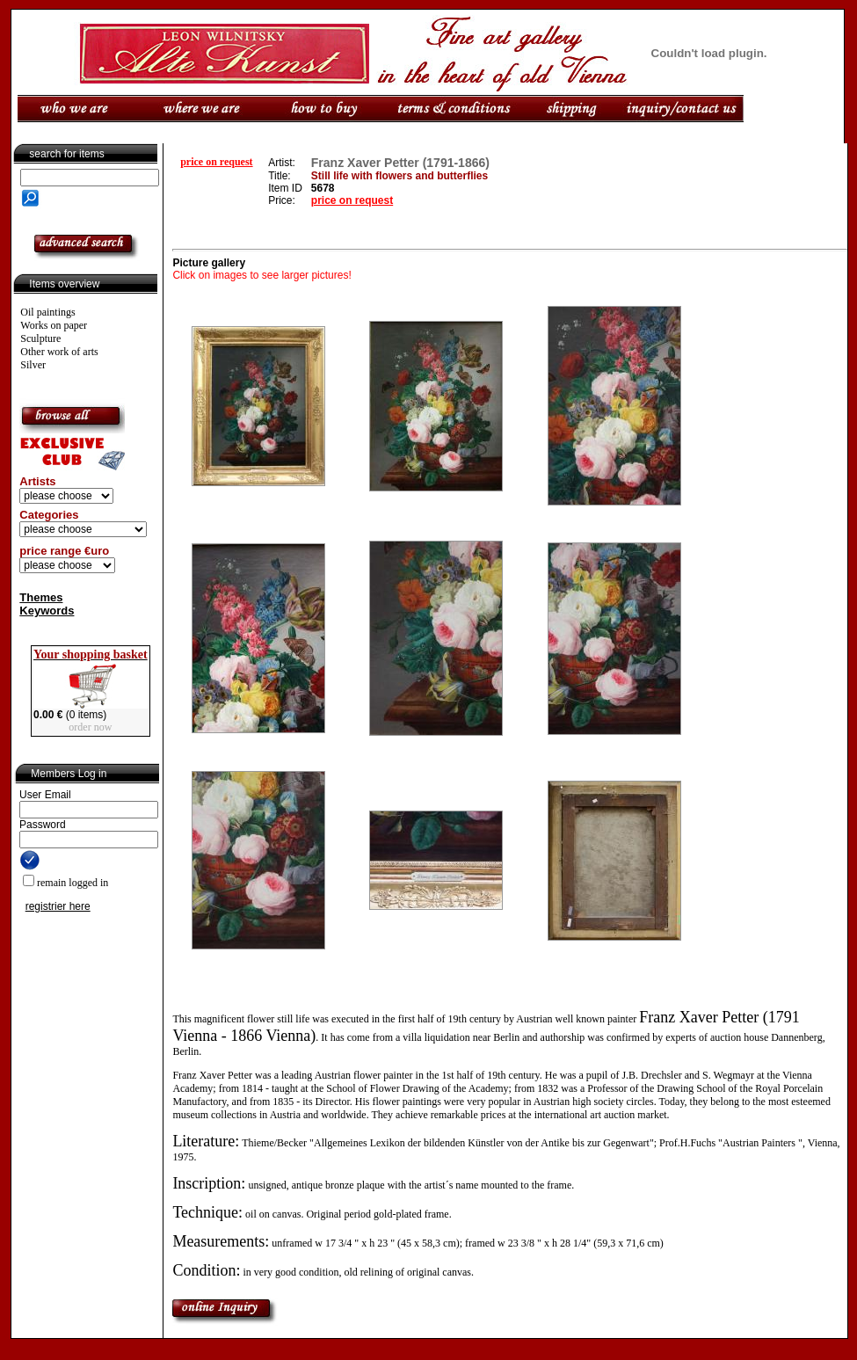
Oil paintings (47, 312)
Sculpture (40, 338)
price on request (216, 162)
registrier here (58, 906)
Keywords (46, 610)
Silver (33, 365)
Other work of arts (59, 351)
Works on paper (53, 325)
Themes (40, 597)
